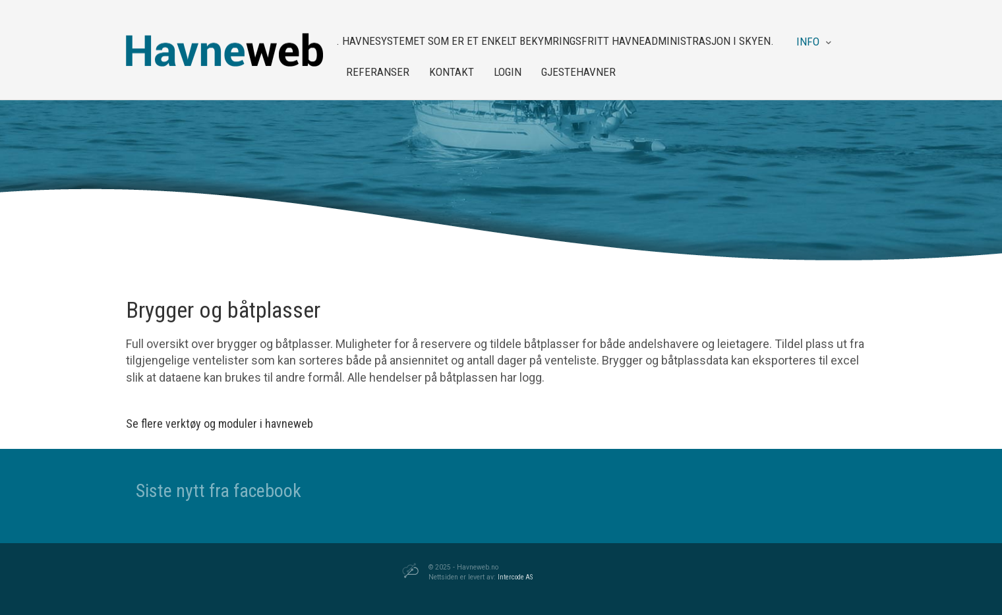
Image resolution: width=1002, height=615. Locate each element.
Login (507, 71)
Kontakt (451, 71)
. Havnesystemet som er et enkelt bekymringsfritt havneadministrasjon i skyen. (555, 40)
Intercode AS (515, 577)
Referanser (377, 71)
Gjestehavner (578, 71)
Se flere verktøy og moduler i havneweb (219, 423)
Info (807, 41)
